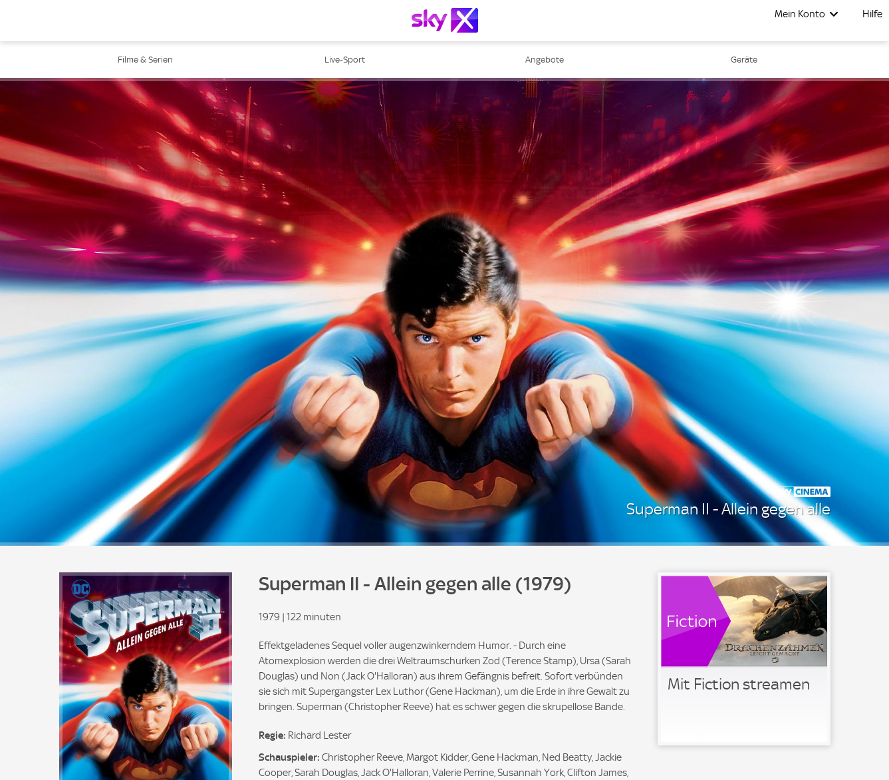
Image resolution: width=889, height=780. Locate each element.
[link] (744, 658)
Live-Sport (344, 60)
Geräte (744, 60)
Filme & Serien (145, 60)
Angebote (544, 60)
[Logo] (445, 20)
